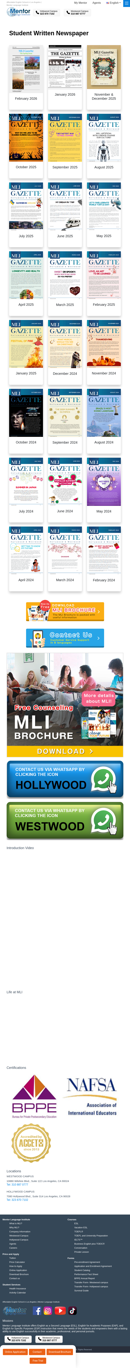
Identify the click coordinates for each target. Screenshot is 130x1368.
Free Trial (38, 1360)
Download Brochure (60, 1351)
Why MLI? (14, 1227)
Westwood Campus (18, 1235)
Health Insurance (17, 1288)
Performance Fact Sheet (86, 1274)
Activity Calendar (17, 1292)
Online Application (15, 1351)
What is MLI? (15, 1223)
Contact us (14, 1278)
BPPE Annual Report (84, 1278)
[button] (113, 3)
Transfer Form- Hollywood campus (91, 1286)
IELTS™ (78, 1239)
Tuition (12, 1258)
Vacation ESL (81, 1227)
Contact (37, 1351)
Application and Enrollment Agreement (93, 1266)
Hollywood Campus (18, 1239)
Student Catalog (82, 1270)
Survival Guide (81, 1290)
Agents (96, 2)
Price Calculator (17, 1262)
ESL (76, 1223)
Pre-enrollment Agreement (87, 1262)
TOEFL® (78, 1231)
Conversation (80, 1248)
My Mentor (80, 2)
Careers (13, 1248)
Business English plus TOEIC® (89, 1244)
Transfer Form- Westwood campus (91, 1282)
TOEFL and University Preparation (91, 1235)
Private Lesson (81, 1252)
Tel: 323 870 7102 (17, 1199)
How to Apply (15, 1266)
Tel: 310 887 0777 (17, 1184)
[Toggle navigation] (126, 3)
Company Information (19, 1231)
